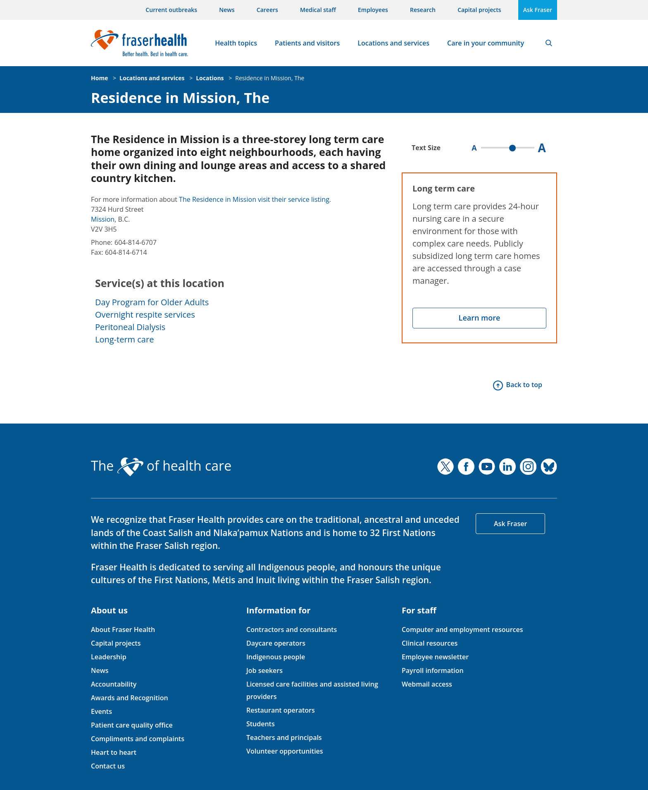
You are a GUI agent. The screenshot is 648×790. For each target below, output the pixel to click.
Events (101, 711)
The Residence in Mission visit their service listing (254, 199)
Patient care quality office (132, 725)
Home (99, 78)
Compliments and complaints (137, 738)
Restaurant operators (280, 710)
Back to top (524, 384)
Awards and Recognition (129, 697)
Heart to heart (113, 752)
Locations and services (393, 43)
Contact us (108, 766)
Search (549, 43)
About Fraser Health (123, 629)
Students (260, 723)
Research (423, 10)
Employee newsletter (435, 656)
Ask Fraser (537, 10)
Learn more (479, 318)
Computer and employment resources (462, 629)
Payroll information (433, 670)
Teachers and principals (284, 737)
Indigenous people (275, 656)
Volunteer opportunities (284, 751)
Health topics (236, 43)
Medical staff (318, 10)
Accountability (113, 684)
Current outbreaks (171, 10)
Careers (267, 10)
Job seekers (264, 670)
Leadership (108, 656)
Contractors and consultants (291, 629)
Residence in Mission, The (269, 78)
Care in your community (485, 43)
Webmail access (427, 684)
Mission (102, 219)
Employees (373, 10)
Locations (210, 78)
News (226, 10)
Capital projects (479, 10)
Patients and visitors (307, 43)
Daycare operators (275, 643)
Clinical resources (429, 643)
